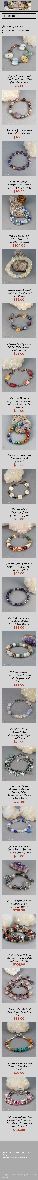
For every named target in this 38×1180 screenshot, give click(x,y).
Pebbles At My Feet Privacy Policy (15, 1158)
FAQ (29, 1152)
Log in (8, 1152)
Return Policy (19, 1152)
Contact (6, 1155)
